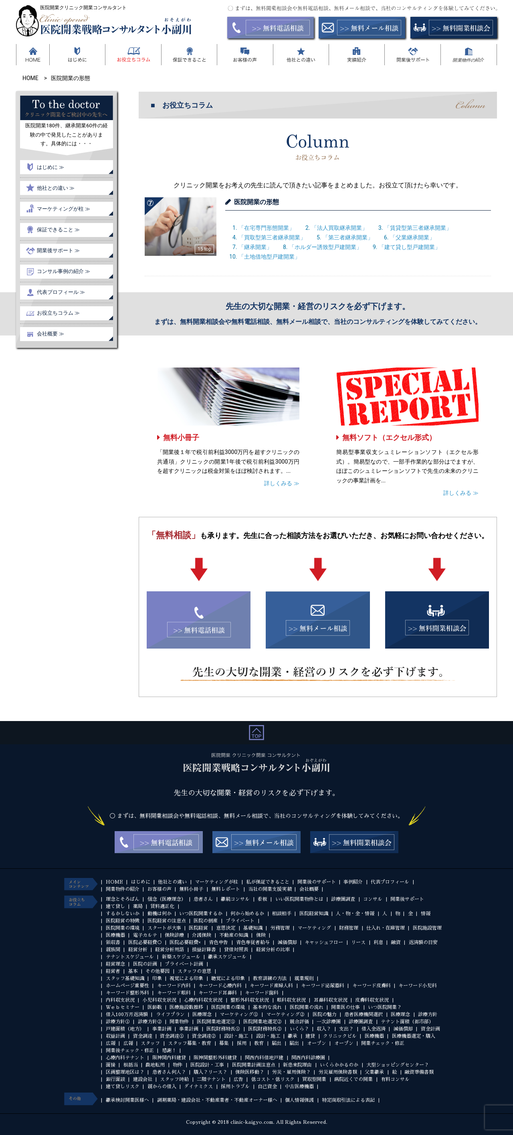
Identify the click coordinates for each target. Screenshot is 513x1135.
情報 (425, 913)
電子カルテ (145, 935)
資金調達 (142, 1036)
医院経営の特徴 (122, 920)
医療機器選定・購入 (413, 1036)
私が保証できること (267, 882)
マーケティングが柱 (216, 882)
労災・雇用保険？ (291, 1072)
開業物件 (179, 1021)
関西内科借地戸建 (264, 1057)
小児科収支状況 (159, 1000)
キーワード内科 (174, 985)
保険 (261, 935)
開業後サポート (407, 899)
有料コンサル (395, 1079)
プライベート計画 (184, 964)
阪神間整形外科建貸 (215, 1057)
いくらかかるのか (339, 1065)
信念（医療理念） (166, 899)
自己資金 (267, 1086)
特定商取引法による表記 (348, 1100)
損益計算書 (204, 949)
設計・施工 (236, 1036)
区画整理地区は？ (125, 1072)
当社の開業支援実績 (269, 889)
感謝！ (169, 1050)
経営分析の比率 (273, 949)
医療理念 (202, 1014)
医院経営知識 (313, 913)
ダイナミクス (198, 1086)
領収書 (113, 942)
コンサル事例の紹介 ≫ (63, 271)
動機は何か (159, 913)
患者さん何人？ (169, 1072)
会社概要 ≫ (50, 334)
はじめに (140, 882)
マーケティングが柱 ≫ (63, 209)
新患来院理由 (297, 1065)
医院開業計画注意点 (253, 1065)
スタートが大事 (164, 928)
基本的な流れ (267, 1007)
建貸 (310, 1036)
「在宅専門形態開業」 (266, 228)
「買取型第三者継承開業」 (272, 237)
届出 (276, 1043)
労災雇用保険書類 (338, 1072)
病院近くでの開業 (353, 1079)
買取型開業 (314, 1079)
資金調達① (172, 1036)
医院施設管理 (427, 928)
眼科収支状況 (291, 1000)
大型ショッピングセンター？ (397, 1065)
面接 (110, 1065)
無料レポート (225, 889)
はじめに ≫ (50, 167)
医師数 (154, 1007)
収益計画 (115, 1036)
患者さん (203, 899)
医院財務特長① (223, 1029)
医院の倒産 (206, 920)
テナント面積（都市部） (407, 1021)
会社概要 (309, 889)
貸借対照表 (236, 949)
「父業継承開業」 (412, 237)
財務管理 (348, 928)
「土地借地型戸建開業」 (269, 256)
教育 (259, 1043)
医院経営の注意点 (166, 920)
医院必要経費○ (145, 942)
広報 (110, 1043)
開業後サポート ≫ (58, 250)
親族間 (113, 949)
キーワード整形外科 (127, 992)
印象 (157, 978)
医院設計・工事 (207, 1065)
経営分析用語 (169, 949)
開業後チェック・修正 (130, 1050)
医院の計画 (145, 964)
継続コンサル (235, 899)
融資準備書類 (419, 1072)
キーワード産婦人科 (271, 985)
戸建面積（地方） (125, 1029)
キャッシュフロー (324, 942)
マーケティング (314, 928)
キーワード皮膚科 (371, 985)
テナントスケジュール (130, 956)
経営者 (113, 971)
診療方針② (150, 1021)
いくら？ (299, 1029)
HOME (114, 882)
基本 (133, 971)
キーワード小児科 (417, 985)
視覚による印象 (186, 978)
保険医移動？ (249, 1072)
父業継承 (374, 1072)
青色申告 (218, 942)
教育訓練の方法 (270, 978)
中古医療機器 (299, 1086)
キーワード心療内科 (220, 985)
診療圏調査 (343, 899)
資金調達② (204, 1036)
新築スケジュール (181, 956)
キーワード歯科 (262, 992)
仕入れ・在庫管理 (385, 928)
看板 (262, 899)
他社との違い (172, 882)
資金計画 (430, 1029)
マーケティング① (239, 1014)
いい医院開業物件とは (299, 899)
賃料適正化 (162, 906)
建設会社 (142, 1079)
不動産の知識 (233, 935)
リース (358, 942)
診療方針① (118, 1021)
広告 (238, 1079)
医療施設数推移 (186, 1007)
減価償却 (287, 942)
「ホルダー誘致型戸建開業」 (325, 247)
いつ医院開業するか (200, 913)
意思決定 (225, 928)
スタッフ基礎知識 (125, 978)
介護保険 (201, 935)
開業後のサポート (316, 882)
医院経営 (198, 928)
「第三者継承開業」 (348, 237)
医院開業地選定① (216, 1021)
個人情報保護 (299, 1100)
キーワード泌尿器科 (322, 985)
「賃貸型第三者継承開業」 (418, 228)
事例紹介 (353, 882)
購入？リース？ (210, 1072)
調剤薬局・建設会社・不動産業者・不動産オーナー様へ (217, 1100)
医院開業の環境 (122, 928)
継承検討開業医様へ (127, 1100)
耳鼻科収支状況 (330, 1000)
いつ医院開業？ (385, 1007)
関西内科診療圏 (308, 1057)
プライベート (240, 920)
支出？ (346, 1029)
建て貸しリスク (122, 1086)
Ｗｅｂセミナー (122, 1007)
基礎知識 (253, 928)
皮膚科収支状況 (372, 1000)
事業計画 (162, 1029)
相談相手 (281, 913)
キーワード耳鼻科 (217, 992)
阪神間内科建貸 (169, 1057)
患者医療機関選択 (363, 1014)
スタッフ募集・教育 (189, 1043)
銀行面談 (115, 1079)
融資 (396, 942)
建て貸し (115, 906)
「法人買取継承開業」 (339, 228)
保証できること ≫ (58, 230)
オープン (316, 1043)
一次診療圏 (329, 1021)
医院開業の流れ (306, 1007)
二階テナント (211, 1079)
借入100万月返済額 (127, 1014)
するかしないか (122, 913)
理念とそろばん (122, 899)
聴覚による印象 (228, 978)
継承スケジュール (227, 956)
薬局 (138, 906)
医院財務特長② (265, 1029)
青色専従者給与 (253, 942)
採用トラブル (235, 1086)
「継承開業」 (255, 247)
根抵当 (130, 1065)
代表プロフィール (390, 882)
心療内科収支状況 (203, 1000)
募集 (224, 1043)
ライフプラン (170, 1014)
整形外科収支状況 (249, 1000)
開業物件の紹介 (122, 889)
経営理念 (115, 964)
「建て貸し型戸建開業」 (409, 247)
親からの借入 (161, 1086)
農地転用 (155, 1065)
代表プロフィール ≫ (61, 292)
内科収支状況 (120, 1000)
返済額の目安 (423, 942)
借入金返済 (374, 1029)
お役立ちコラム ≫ (58, 313)
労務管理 (280, 928)
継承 (292, 1036)
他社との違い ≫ (56, 188)
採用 (241, 1043)
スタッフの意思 (194, 971)
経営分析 (137, 949)
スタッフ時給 (174, 1079)
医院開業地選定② (262, 1021)
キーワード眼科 (174, 992)
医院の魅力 (325, 1014)
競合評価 (299, 1021)
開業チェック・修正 (382, 1043)
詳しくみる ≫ (281, 483)
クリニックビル (340, 1036)
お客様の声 (159, 889)
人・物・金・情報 (355, 913)
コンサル (372, 899)
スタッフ (150, 1043)
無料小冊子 (181, 437)
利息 (378, 942)
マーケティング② (285, 1014)
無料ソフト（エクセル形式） (389, 437)
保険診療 (174, 935)
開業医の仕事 (345, 1007)
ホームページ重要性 (127, 985)
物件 (177, 1065)
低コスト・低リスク (273, 1079)
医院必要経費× (185, 942)
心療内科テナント (125, 1057)
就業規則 (304, 978)
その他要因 (157, 971)
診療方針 (427, 1014)
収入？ (324, 1029)
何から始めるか (247, 913)
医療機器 (115, 935)
